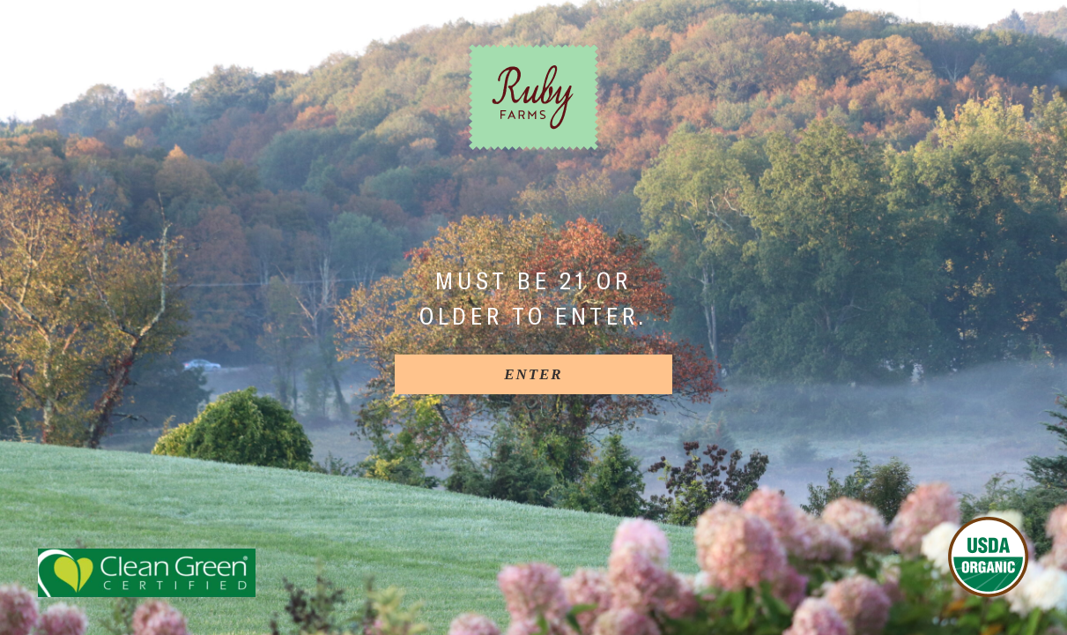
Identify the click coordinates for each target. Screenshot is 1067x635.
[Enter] (533, 374)
